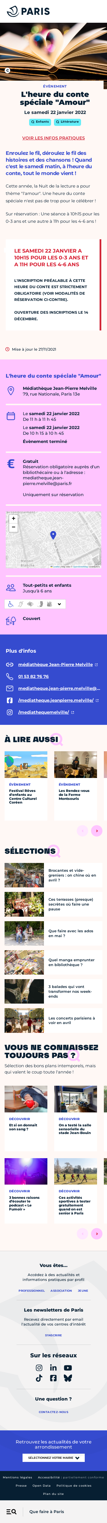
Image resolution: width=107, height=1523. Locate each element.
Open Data (42, 1485)
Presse (21, 1485)
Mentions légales (17, 1477)
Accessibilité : (71, 1477)
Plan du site (53, 1494)
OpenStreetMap (80, 566)
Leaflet (55, 566)
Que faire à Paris (46, 1511)
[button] (53, 535)
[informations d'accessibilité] (35, 604)
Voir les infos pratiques (53, 138)
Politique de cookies (74, 1485)
